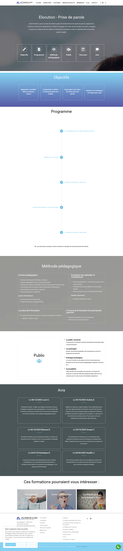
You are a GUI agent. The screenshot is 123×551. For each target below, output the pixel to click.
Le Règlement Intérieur (70, 527)
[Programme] (39, 49)
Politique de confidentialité (71, 532)
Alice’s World (81, 546)
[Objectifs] (24, 49)
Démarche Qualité (45, 527)
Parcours (83, 55)
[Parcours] (83, 49)
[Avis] (97, 49)
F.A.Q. (64, 537)
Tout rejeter (20, 544)
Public (68, 55)
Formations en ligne (69, 539)
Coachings (43, 520)
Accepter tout (30, 544)
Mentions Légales (68, 529)
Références (43, 530)
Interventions (44, 525)
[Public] (68, 49)
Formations (43, 518)
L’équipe (42, 523)
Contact (42, 532)
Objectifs (24, 55)
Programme (39, 55)
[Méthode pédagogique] (53, 49)
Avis (97, 55)
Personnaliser (10, 544)
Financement (67, 534)
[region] (20, 538)
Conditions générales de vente (72, 520)
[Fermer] (36, 529)
